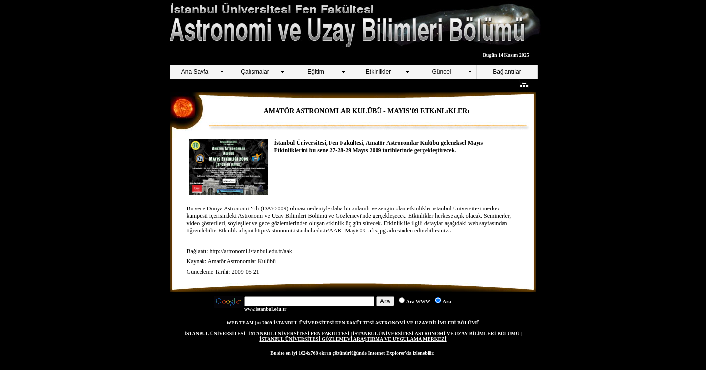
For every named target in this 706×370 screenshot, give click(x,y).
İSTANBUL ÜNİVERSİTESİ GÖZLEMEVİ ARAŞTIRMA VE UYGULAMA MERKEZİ (352, 339)
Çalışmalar (255, 72)
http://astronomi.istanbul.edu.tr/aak (250, 251)
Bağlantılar (507, 72)
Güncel (441, 72)
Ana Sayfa (194, 72)
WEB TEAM (240, 322)
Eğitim (315, 72)
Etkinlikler (378, 72)
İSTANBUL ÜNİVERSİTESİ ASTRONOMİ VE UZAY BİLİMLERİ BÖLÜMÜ (436, 333)
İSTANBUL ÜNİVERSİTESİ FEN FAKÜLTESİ (299, 333)
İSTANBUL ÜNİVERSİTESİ (214, 333)
